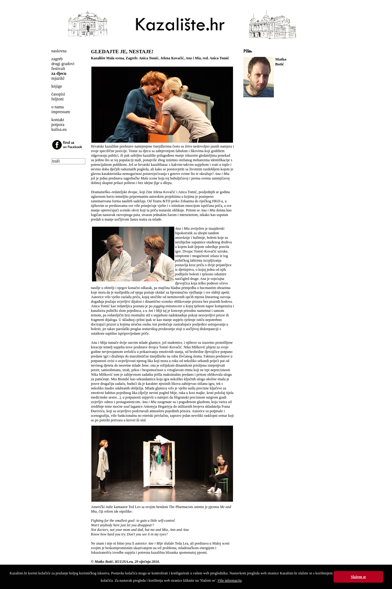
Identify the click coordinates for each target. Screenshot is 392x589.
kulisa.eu (59, 129)
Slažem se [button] (358, 577)
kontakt (57, 119)
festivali (58, 68)
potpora (58, 124)
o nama (57, 107)
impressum (60, 112)
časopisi (58, 94)
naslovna (59, 51)
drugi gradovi (63, 63)
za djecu (58, 73)
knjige (56, 86)
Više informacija (229, 580)
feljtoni (57, 99)
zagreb (57, 59)
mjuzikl (58, 78)
